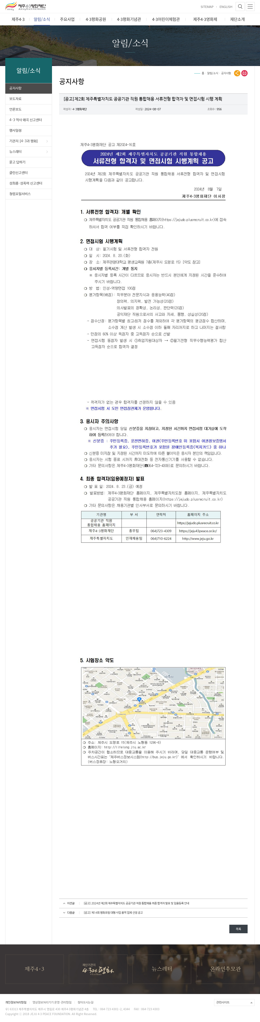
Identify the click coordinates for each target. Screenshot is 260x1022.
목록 (238, 929)
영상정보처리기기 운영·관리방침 (52, 1002)
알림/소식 (212, 73)
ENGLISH (226, 7)
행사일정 (15, 131)
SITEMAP (207, 7)
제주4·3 (34, 969)
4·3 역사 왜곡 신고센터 (25, 120)
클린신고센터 (18, 173)
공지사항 (15, 88)
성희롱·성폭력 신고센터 (25, 183)
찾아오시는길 (85, 1002)
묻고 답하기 (17, 162)
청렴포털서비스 (20, 194)
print (244, 73)
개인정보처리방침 (15, 1002)
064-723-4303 (150, 1009)
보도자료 (15, 99)
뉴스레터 (28, 152)
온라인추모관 (225, 969)
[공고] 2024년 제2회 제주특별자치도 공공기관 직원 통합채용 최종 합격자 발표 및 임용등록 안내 (136, 903)
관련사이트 (223, 1002)
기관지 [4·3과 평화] (28, 141)
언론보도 (15, 110)
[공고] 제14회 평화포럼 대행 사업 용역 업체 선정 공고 (113, 912)
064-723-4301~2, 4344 (115, 1009)
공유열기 (237, 73)
